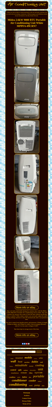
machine (27, 362)
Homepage (26, 392)
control (13, 370)
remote (24, 372)
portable (38, 376)
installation (15, 373)
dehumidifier (33, 370)
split (19, 370)
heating (35, 358)
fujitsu (24, 377)
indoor (40, 381)
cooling (39, 365)
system (38, 373)
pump (37, 385)
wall (13, 361)
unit (40, 369)
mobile (28, 357)
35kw (31, 373)
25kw (43, 385)
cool (41, 362)
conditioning (18, 384)
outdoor (25, 370)
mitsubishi (21, 365)
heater (12, 358)
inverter (31, 366)
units (18, 377)
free (30, 377)
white (41, 358)
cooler (32, 380)
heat (20, 361)
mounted (19, 358)
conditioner (19, 380)
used (30, 385)
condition (12, 377)
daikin (35, 361)
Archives (26, 395)
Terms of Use (27, 404)
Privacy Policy (26, 401)
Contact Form (26, 398)
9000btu (11, 366)
